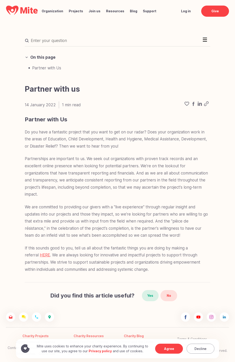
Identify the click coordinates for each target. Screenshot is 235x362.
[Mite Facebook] (185, 317)
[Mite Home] (22, 14)
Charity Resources (89, 336)
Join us (94, 11)
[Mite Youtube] (198, 317)
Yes (150, 295)
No (169, 295)
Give (215, 11)
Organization (52, 11)
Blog (133, 11)
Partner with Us (46, 68)
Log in (186, 11)
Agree (169, 349)
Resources (115, 11)
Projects (76, 11)
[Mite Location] (49, 317)
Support (149, 11)
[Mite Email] (10, 317)
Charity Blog (134, 336)
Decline (200, 349)
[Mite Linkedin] (224, 317)
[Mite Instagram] (211, 317)
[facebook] (193, 105)
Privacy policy (100, 351)
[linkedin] (200, 105)
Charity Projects (35, 336)
